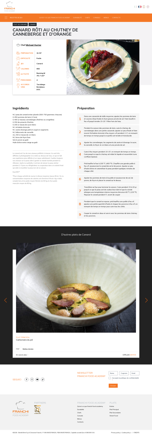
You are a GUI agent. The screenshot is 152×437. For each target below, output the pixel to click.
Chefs (87, 18)
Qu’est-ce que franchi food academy (54, 18)
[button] (19, 18)
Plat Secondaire (20, 26)
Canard (33, 26)
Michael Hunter (33, 46)
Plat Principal (114, 411)
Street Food (114, 417)
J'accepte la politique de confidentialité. (125, 381)
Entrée (112, 408)
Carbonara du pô (24, 341)
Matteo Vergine (28, 351)
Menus (106, 18)
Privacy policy (115, 434)
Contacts (116, 18)
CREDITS (135, 434)
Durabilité (77, 18)
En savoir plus (22, 356)
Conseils (96, 18)
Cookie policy (126, 434)
